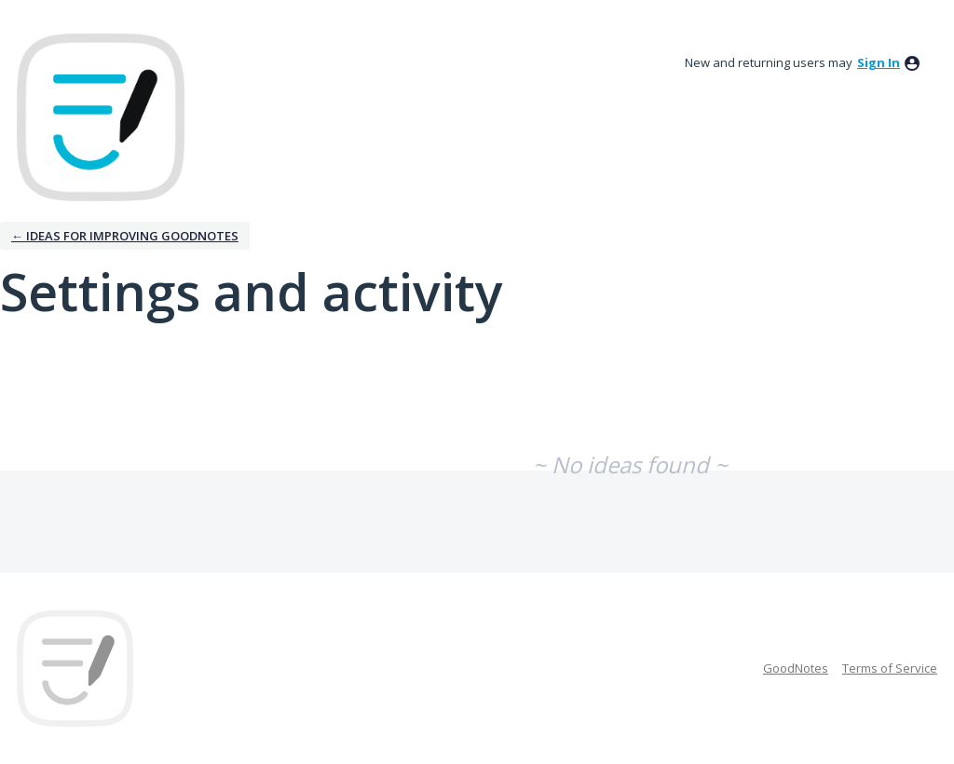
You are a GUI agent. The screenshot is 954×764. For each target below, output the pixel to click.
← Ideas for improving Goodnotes (124, 235)
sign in (878, 62)
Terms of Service (889, 668)
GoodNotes (795, 668)
